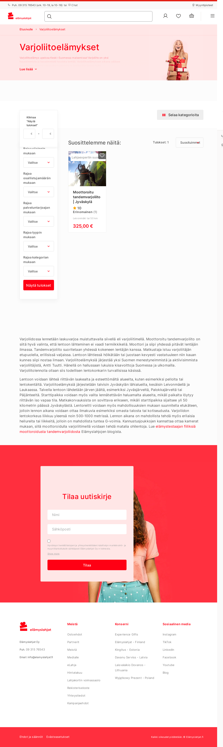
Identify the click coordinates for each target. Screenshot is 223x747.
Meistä (72, 649)
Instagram (169, 634)
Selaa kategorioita (180, 115)
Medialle (73, 657)
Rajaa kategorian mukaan (36, 259)
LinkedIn (168, 649)
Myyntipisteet (202, 5)
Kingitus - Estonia (127, 649)
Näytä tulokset (38, 285)
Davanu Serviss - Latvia (131, 657)
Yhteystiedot (76, 695)
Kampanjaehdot (78, 703)
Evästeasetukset (57, 736)
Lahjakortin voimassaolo (83, 680)
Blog (166, 672)
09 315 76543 (35, 649)
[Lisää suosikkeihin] (102, 155)
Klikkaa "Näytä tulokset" (32, 121)
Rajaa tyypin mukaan (32, 235)
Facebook (169, 657)
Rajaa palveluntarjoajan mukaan (36, 207)
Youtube (168, 665)
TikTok (167, 642)
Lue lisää (29, 69)
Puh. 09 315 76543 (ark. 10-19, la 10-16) (35, 5)
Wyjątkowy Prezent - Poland (134, 678)
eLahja (71, 665)
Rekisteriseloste (78, 688)
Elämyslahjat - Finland (130, 642)
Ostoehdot (74, 634)
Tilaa (87, 565)
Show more (53, 553)
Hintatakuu (75, 672)
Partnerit (73, 642)
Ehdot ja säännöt (31, 736)
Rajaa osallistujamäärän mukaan (37, 178)
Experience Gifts (126, 634)
